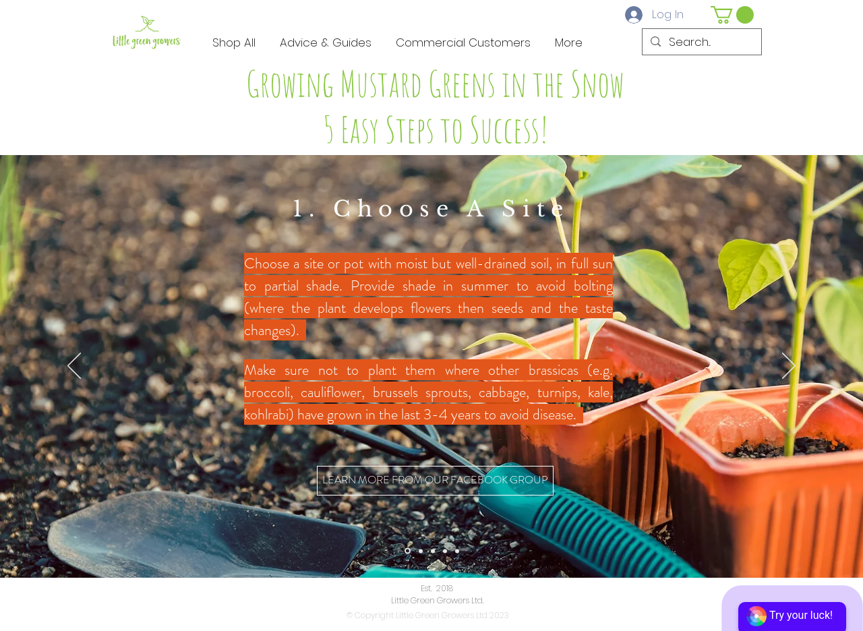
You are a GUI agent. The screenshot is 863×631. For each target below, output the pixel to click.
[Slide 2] (421, 551)
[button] (732, 15)
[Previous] (74, 367)
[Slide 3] (433, 551)
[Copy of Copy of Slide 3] (457, 551)
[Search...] (701, 42)
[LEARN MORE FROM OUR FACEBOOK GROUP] (435, 480)
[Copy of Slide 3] (445, 551)
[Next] (789, 367)
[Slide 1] (408, 551)
